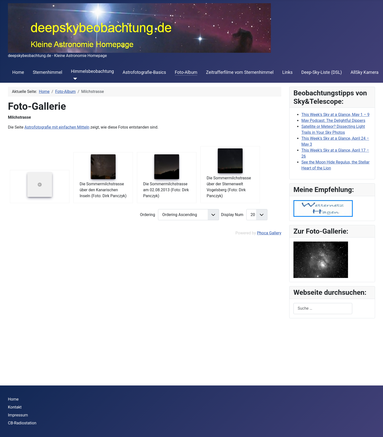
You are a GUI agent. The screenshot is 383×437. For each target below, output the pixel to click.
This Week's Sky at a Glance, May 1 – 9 (335, 114)
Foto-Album (186, 72)
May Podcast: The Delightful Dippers (333, 120)
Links (287, 72)
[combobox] (322, 308)
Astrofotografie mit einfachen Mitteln (56, 127)
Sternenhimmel (47, 72)
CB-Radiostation (22, 423)
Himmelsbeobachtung (92, 71)
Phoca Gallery (269, 233)
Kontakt (15, 407)
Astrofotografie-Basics (144, 72)
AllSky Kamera (365, 72)
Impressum (18, 415)
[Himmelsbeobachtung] (74, 79)
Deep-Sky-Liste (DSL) (321, 72)
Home (18, 72)
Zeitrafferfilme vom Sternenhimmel (240, 72)
